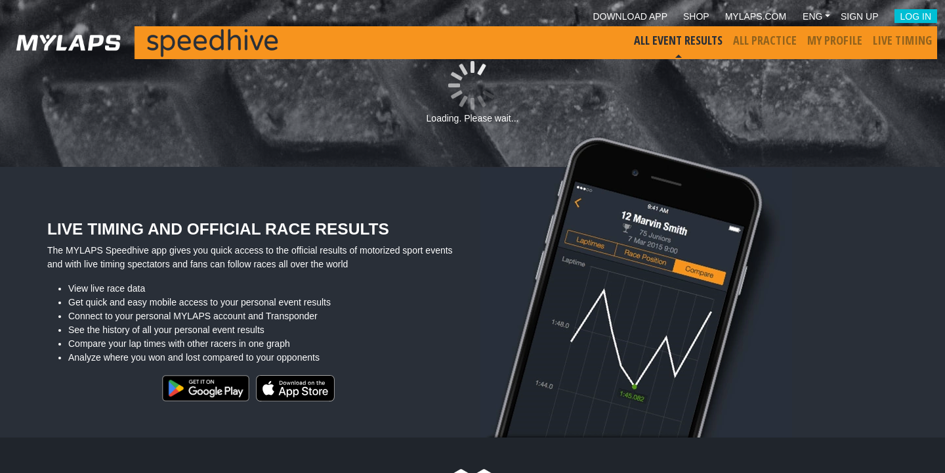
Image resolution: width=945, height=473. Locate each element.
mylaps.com (755, 16)
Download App (630, 16)
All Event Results (678, 40)
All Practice (765, 40)
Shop (696, 16)
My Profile (834, 40)
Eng (812, 16)
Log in (915, 16)
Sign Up (860, 16)
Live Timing (902, 40)
